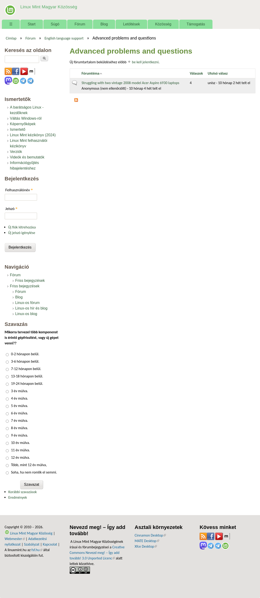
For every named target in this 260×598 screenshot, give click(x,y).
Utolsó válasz (218, 73)
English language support (64, 38)
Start (32, 24)
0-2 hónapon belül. (25, 354)
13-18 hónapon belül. (27, 376)
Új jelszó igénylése (21, 233)
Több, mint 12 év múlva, (29, 465)
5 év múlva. (19, 406)
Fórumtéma (91, 73)
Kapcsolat (50, 544)
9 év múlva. (19, 435)
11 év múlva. (20, 450)
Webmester (15, 539)
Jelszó (11, 208)
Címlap (11, 38)
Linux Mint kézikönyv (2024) (33, 135)
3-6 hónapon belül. (25, 361)
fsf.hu (36, 550)
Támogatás (196, 24)
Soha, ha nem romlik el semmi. (34, 472)
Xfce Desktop (146, 546)
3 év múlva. (19, 391)
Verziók (16, 152)
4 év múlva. (19, 398)
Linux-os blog (26, 314)
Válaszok (196, 73)
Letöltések (131, 24)
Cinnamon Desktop (150, 535)
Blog (104, 24)
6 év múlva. (19, 413)
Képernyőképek (23, 124)
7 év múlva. (19, 420)
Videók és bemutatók (27, 157)
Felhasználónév (19, 190)
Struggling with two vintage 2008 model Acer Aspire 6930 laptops (130, 83)
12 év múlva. (20, 457)
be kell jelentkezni (145, 62)
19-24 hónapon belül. (27, 383)
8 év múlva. (19, 428)
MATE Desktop (147, 541)
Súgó (55, 24)
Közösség (163, 24)
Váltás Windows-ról (26, 118)
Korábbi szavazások (22, 492)
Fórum (80, 24)
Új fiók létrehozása (22, 227)
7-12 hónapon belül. (26, 369)
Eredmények (17, 497)
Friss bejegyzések (30, 280)
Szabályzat (31, 544)
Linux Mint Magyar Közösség (48, 6)
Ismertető (17, 129)
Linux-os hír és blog (31, 308)
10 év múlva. (20, 442)
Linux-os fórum (27, 303)
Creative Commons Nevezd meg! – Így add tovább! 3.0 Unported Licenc (97, 552)
